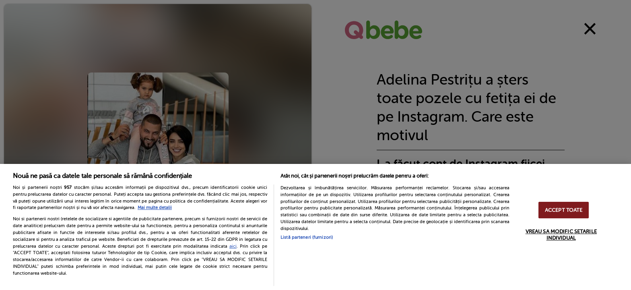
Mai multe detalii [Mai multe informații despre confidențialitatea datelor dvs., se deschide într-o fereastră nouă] (155, 207)
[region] (315, 227)
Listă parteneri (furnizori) (306, 237)
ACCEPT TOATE (564, 210)
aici (233, 246)
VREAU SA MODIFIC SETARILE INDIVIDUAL (561, 234)
